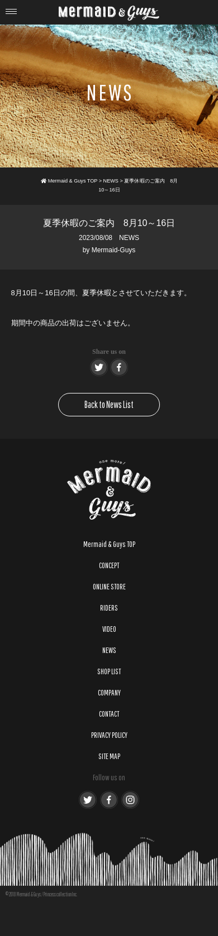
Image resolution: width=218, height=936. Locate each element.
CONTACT (109, 713)
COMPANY (109, 692)
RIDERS (109, 607)
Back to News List (109, 404)
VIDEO (109, 629)
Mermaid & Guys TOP (109, 544)
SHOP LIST (109, 671)
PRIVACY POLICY (109, 735)
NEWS (129, 238)
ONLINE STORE (109, 586)
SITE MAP (109, 756)
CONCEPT (109, 565)
